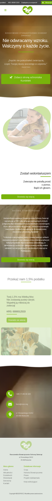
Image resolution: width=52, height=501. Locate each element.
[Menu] (5, 10)
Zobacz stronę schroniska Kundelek (26, 79)
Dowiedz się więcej (25, 197)
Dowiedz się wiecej (25, 260)
